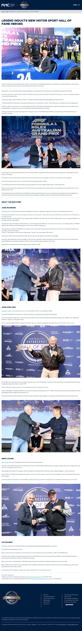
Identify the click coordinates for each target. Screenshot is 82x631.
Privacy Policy (62, 624)
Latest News (46, 602)
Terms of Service (72, 624)
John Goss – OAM (6, 311)
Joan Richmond (6, 211)
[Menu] (76, 5)
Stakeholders (46, 600)
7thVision (34, 624)
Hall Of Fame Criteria (48, 598)
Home (3, 11)
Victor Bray (4, 546)
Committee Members (48, 596)
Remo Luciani (5, 462)
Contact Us (46, 604)
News (6, 11)
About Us (45, 595)
